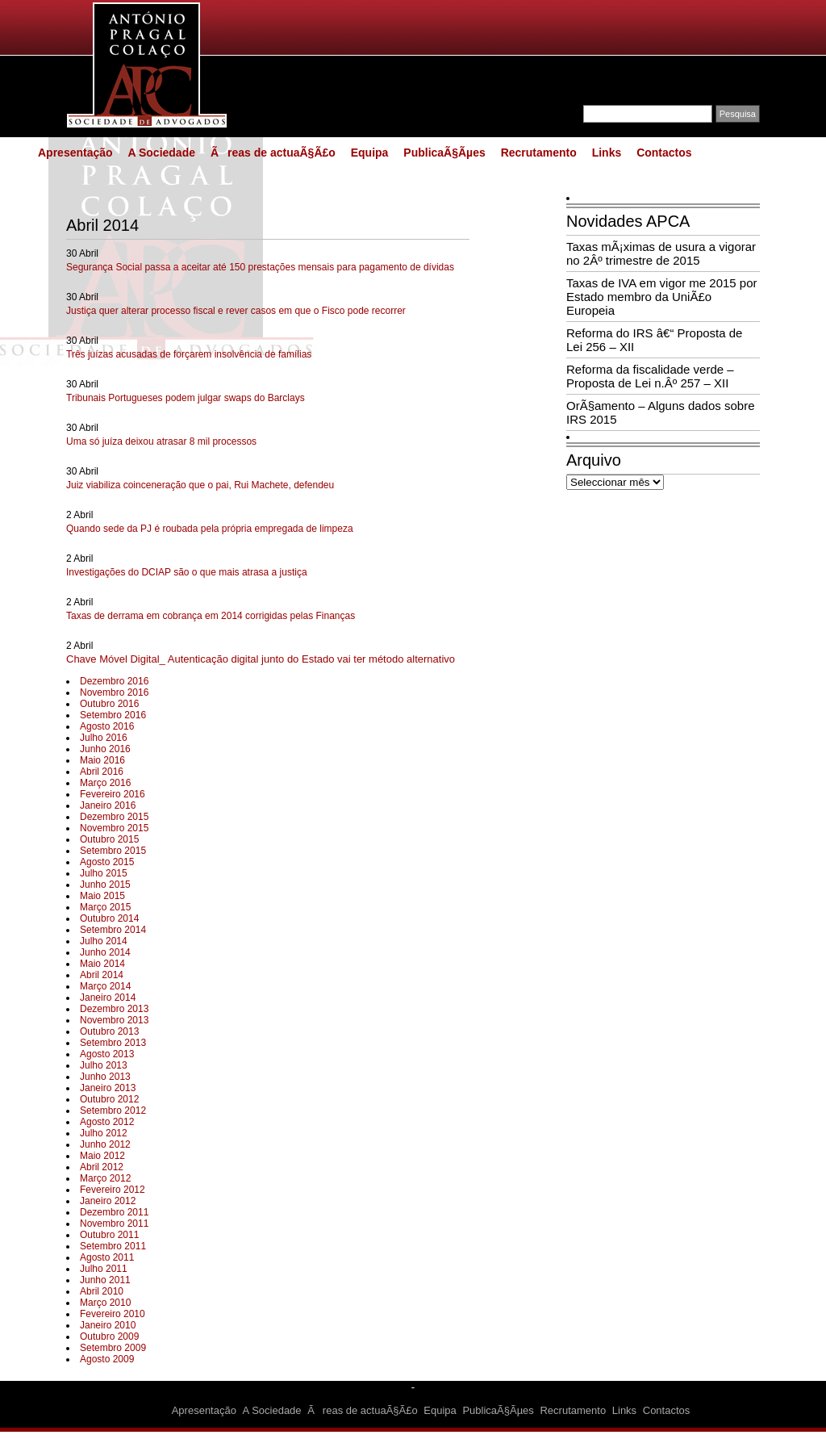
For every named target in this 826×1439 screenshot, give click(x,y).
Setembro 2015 (113, 850)
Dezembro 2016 (114, 681)
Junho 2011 (105, 1280)
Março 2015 (105, 907)
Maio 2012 (102, 1155)
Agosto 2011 (107, 1257)
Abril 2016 (101, 771)
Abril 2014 (101, 975)
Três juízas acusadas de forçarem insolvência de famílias (188, 354)
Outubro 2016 (109, 703)
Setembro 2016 (113, 715)
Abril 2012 (101, 1167)
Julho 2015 (103, 873)
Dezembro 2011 (114, 1212)
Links (607, 152)
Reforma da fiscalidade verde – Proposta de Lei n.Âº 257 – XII (650, 376)
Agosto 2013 (107, 1054)
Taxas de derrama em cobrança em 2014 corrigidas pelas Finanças (210, 615)
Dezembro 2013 (114, 1008)
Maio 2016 (102, 760)
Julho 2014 (103, 941)
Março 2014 (105, 986)
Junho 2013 (105, 1076)
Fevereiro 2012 (112, 1189)
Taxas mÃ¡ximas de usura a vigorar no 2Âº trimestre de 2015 (661, 253)
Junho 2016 (105, 749)
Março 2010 (105, 1302)
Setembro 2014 (113, 929)
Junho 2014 (105, 952)
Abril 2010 (101, 1291)
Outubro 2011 (109, 1234)
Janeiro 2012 (108, 1201)
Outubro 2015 (109, 839)
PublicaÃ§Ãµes (444, 152)
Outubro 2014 (109, 918)
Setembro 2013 (113, 1042)
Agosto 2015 (107, 862)
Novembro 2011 (114, 1223)
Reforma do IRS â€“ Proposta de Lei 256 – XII (654, 339)
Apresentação (75, 152)
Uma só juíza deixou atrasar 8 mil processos (161, 441)
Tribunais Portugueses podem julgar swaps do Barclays (185, 398)
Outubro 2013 (109, 1031)
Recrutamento (539, 152)
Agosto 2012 (107, 1121)
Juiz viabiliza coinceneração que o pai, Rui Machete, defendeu (200, 485)
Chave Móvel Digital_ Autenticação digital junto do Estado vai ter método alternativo (260, 659)
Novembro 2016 (114, 692)
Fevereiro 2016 (112, 794)
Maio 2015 (102, 895)
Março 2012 (105, 1178)
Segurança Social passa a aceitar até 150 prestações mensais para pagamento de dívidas (260, 267)
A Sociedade (161, 152)
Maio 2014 (102, 963)
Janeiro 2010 (108, 1325)
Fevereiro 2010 (112, 1314)
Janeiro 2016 (108, 805)
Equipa (370, 152)
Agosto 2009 (107, 1359)
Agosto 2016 (107, 726)
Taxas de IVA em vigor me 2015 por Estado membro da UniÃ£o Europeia (661, 296)
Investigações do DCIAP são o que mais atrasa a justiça (186, 572)
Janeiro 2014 (108, 997)
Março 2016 (105, 783)
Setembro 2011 (113, 1246)
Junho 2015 (105, 884)
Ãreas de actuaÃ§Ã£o (273, 152)
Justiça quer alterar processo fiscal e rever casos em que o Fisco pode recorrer (236, 310)
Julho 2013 (103, 1065)
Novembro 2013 (114, 1020)
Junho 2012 (105, 1144)
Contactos (663, 152)
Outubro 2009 (109, 1336)
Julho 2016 (103, 737)
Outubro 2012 (109, 1099)
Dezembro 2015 (114, 816)
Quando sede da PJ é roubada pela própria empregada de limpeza (209, 528)
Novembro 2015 (114, 828)
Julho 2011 (103, 1268)
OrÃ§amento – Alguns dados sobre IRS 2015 (660, 412)
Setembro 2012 (113, 1110)
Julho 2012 (103, 1133)
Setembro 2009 (113, 1347)
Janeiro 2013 (108, 1088)
